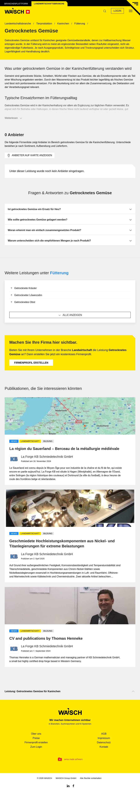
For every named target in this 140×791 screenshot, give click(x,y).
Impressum (104, 738)
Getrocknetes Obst (22, 302)
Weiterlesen (13, 118)
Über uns (36, 733)
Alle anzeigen (70, 315)
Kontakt (104, 746)
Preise (36, 738)
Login (117, 10)
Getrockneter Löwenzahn (26, 295)
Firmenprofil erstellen (31, 362)
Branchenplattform (16, 3)
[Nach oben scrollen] (133, 691)
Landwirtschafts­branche (49, 3)
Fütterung (59, 273)
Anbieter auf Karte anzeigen (29, 155)
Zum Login (36, 746)
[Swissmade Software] (70, 759)
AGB (104, 733)
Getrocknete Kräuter (23, 288)
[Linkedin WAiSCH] (68, 785)
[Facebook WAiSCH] (73, 785)
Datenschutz (104, 742)
